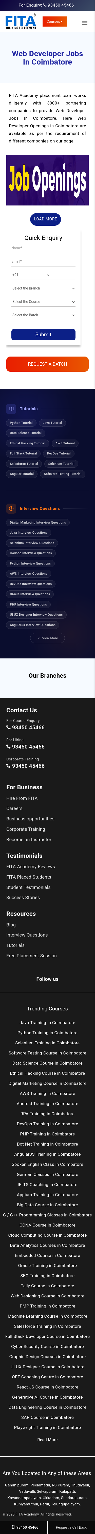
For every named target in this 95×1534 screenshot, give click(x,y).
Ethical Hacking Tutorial (27, 443)
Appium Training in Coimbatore (47, 1194)
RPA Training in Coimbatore (48, 1113)
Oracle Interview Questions (30, 594)
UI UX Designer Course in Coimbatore (47, 1366)
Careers (14, 808)
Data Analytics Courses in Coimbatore (47, 1245)
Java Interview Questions (28, 532)
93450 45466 (61, 5)
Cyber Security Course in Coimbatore (47, 1346)
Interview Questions (27, 935)
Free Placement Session (31, 955)
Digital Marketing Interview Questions (38, 522)
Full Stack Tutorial (23, 453)
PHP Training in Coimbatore (47, 1133)
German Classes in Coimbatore (47, 1174)
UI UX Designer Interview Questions (36, 614)
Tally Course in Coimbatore (47, 1285)
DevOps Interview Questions (31, 584)
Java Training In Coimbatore (47, 1022)
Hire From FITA (22, 798)
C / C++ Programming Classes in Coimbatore (47, 1214)
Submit (43, 334)
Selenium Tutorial (61, 464)
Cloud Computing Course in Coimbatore (47, 1235)
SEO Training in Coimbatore (47, 1275)
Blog (11, 924)
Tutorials (15, 945)
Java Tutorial (52, 423)
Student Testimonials (28, 887)
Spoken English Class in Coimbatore (47, 1164)
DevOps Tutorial (58, 453)
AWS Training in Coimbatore (47, 1093)
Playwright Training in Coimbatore (47, 1427)
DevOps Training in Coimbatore (47, 1123)
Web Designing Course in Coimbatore (47, 1295)
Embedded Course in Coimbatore (47, 1255)
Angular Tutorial (22, 474)
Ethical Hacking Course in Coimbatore (47, 1073)
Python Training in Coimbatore (47, 1032)
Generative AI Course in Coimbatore (47, 1397)
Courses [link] (55, 21)
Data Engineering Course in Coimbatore (48, 1407)
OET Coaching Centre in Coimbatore (47, 1376)
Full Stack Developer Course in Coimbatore (47, 1336)
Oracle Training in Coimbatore (47, 1265)
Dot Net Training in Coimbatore (47, 1144)
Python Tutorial (21, 423)
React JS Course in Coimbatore (48, 1387)
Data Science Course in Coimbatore (47, 1063)
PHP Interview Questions (28, 604)
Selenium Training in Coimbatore (47, 1042)
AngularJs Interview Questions (32, 625)
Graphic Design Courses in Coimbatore (47, 1356)
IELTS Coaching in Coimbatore (47, 1184)
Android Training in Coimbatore (47, 1103)
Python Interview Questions (30, 563)
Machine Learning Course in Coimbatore (47, 1316)
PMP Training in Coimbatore (47, 1306)
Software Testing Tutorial (62, 474)
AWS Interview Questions (28, 573)
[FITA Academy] (20, 21)
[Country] (30, 275)
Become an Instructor (28, 839)
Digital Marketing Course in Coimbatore (48, 1083)
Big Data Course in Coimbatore (47, 1204)
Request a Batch (47, 364)
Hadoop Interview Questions (31, 553)
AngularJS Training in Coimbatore (47, 1154)
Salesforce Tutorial (24, 464)
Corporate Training (25, 829)
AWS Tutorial (65, 443)
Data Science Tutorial (26, 433)
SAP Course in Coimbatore (47, 1417)
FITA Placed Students (28, 877)
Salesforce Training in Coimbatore (47, 1326)
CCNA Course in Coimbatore (47, 1225)
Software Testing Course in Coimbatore (47, 1052)
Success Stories (23, 897)
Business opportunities (30, 818)
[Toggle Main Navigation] (84, 22)
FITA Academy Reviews (30, 866)
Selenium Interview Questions (32, 543)
